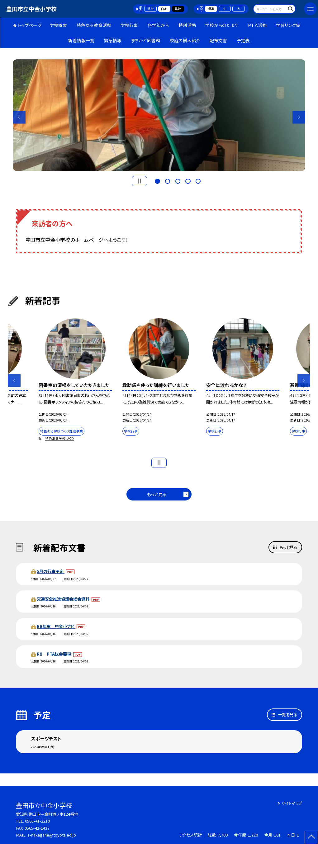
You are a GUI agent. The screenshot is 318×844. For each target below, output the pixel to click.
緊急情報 (112, 40)
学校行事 (129, 25)
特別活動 (187, 25)
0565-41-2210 (37, 821)
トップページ (30, 25)
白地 (164, 9)
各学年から (158, 25)
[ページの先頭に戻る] (311, 837)
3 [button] (177, 180)
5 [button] (198, 180)
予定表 (243, 40)
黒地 (178, 9)
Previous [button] (19, 117)
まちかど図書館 (145, 40)
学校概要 (58, 25)
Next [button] (298, 117)
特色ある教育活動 (94, 25)
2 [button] (167, 180)
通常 (150, 9)
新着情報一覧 (81, 40)
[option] (159, 115)
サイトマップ (291, 803)
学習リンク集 (288, 25)
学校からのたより (221, 25)
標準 (211, 9)
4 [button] (187, 180)
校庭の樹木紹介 (185, 40)
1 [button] (157, 180)
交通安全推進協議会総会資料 (63, 599)
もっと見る (157, 494)
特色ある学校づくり (59, 438)
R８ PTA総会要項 (54, 654)
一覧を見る (287, 714)
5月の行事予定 (50, 571)
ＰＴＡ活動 (257, 25)
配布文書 (218, 40)
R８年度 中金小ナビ (56, 626)
